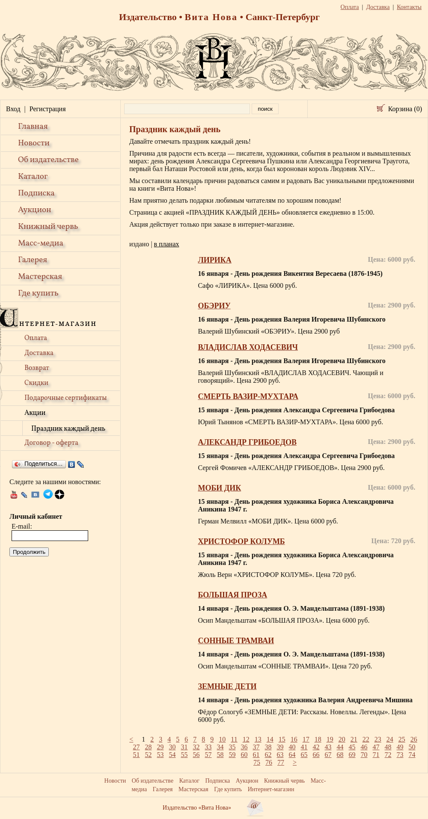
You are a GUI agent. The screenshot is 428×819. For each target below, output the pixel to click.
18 (318, 739)
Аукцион (34, 210)
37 (256, 747)
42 (316, 747)
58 (220, 754)
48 (388, 747)
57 (208, 754)
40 (292, 747)
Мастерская (40, 276)
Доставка (39, 353)
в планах (166, 244)
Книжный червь (48, 226)
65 (304, 754)
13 (258, 739)
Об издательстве (48, 160)
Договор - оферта (51, 443)
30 (172, 747)
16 (294, 739)
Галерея (32, 260)
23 (377, 739)
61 (256, 754)
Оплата (35, 338)
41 (304, 747)
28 (148, 747)
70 (364, 754)
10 (222, 739)
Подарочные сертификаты (65, 398)
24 (389, 739)
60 (244, 754)
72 (388, 754)
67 (328, 754)
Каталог (33, 176)
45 (352, 747)
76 (268, 762)
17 (306, 739)
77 (280, 762)
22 (366, 739)
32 (196, 747)
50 (412, 747)
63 (280, 754)
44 (340, 747)
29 (160, 747)
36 (244, 747)
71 (376, 754)
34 (220, 747)
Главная (33, 126)
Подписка (36, 193)
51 (136, 754)
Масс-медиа (40, 243)
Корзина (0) (405, 108)
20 (342, 739)
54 (172, 754)
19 (330, 739)
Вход (13, 108)
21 (354, 739)
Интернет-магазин (271, 789)
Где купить (38, 293)
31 (184, 747)
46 (364, 747)
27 (136, 747)
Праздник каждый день (68, 429)
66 (316, 754)
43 (328, 747)
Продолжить (29, 552)
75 (256, 762)
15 (282, 739)
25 (401, 739)
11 (234, 739)
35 (232, 747)
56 (196, 754)
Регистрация (48, 108)
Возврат (36, 368)
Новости (34, 143)
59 (232, 754)
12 (246, 739)
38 (268, 747)
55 (184, 754)
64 (292, 754)
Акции (34, 413)
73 (400, 754)
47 (376, 747)
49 (400, 747)
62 (268, 754)
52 (148, 754)
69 (352, 754)
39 (280, 747)
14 (270, 739)
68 (340, 754)
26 (413, 739)
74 (412, 754)
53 (160, 754)
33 (208, 747)
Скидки (36, 383)
